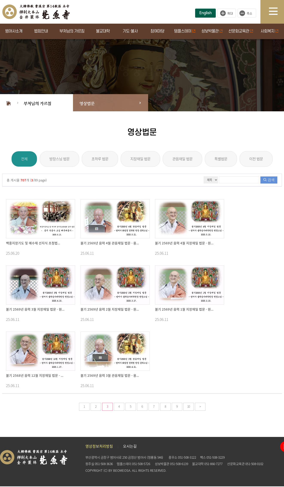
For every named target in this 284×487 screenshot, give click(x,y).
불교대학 (103, 31)
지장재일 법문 (140, 159)
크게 (226, 13)
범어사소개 (13, 31)
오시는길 (130, 446)
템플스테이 (184, 31)
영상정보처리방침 (99, 446)
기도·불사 (130, 31)
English (205, 13)
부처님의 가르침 (71, 31)
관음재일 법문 (185, 159)
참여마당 (157, 31)
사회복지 (269, 31)
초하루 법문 (97, 159)
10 (188, 407)
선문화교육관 (240, 31)
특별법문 (225, 159)
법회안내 (41, 31)
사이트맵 (276, 12)
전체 (17, 159)
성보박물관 (211, 31)
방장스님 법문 (55, 159)
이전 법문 (263, 159)
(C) (105, 471)
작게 (248, 13)
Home (8, 102)
